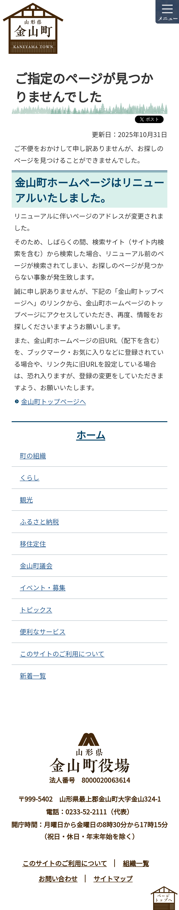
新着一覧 (33, 675)
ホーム (90, 434)
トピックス (36, 609)
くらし (29, 477)
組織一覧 (136, 863)
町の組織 (33, 455)
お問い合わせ (58, 878)
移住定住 (33, 543)
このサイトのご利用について (62, 653)
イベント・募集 (42, 587)
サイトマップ (113, 878)
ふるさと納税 (39, 521)
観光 (26, 499)
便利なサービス (42, 631)
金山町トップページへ (53, 401)
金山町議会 (36, 565)
